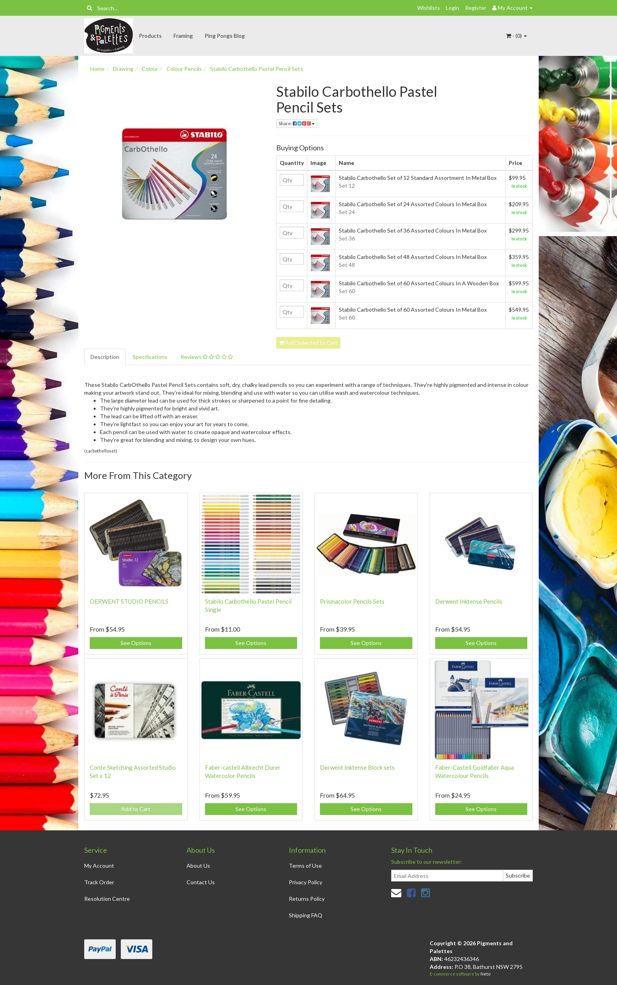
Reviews (207, 356)
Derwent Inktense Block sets (357, 767)
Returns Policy (307, 898)
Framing (183, 35)
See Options (135, 642)
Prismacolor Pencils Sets (352, 601)
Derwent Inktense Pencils (468, 601)
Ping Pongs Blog (225, 35)
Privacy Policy (305, 882)
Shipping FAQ (305, 915)
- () (516, 35)
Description (105, 356)
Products (150, 35)
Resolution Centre (107, 898)
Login (452, 7)
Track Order (99, 882)
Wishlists (428, 7)
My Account (99, 865)
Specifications (150, 356)
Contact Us (201, 882)
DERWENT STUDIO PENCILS (129, 601)
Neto (485, 973)
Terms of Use (305, 865)
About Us (198, 865)
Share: (297, 123)
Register (475, 7)
